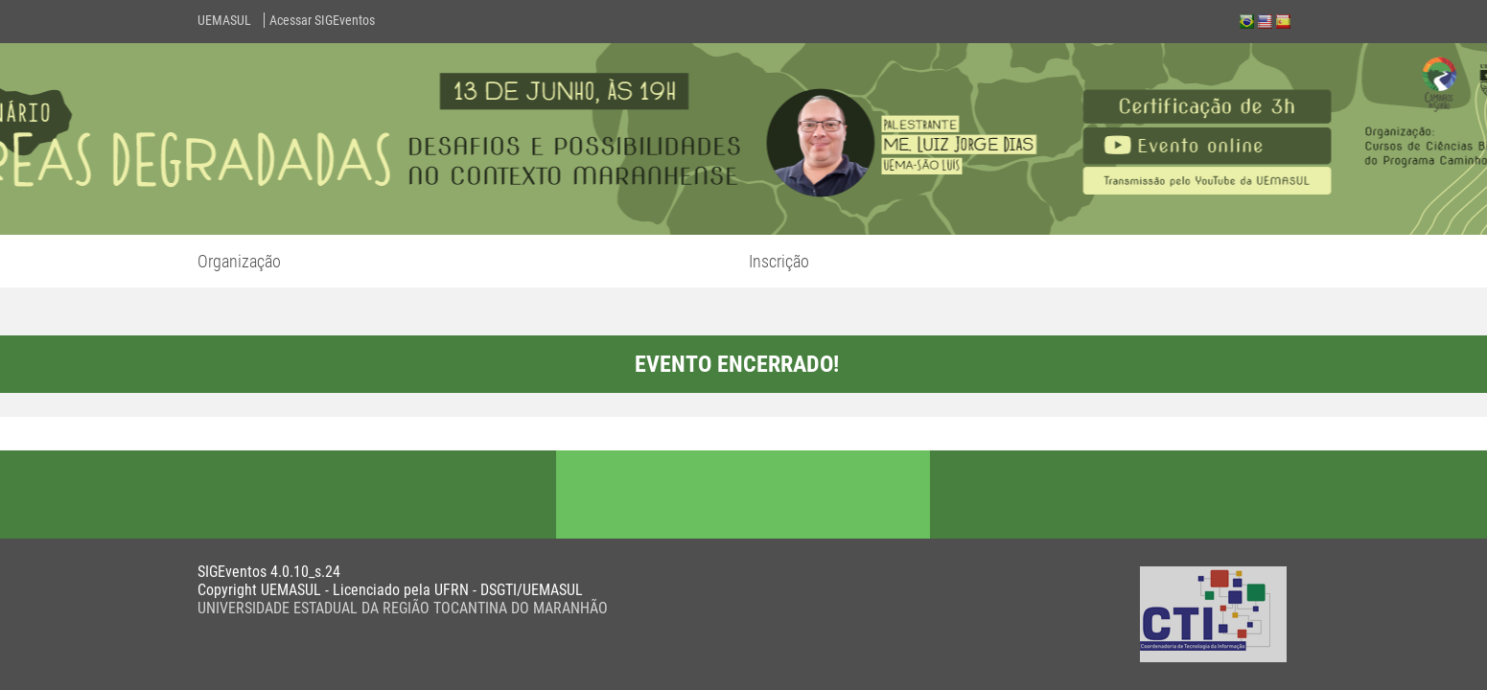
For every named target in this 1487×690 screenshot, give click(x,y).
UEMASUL (224, 20)
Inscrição (779, 261)
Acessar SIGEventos (322, 20)
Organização (239, 261)
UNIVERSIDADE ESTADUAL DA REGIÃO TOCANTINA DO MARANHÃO (402, 608)
